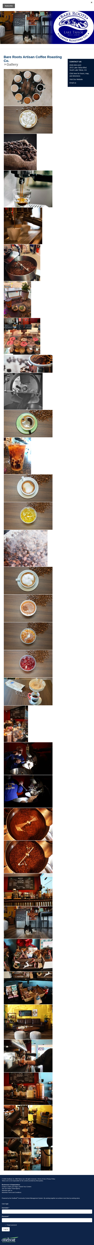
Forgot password (12, 1225)
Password (5, 1216)
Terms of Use (42, 1179)
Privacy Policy (51, 1179)
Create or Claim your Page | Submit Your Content (16, 1186)
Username (5, 1208)
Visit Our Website (76, 79)
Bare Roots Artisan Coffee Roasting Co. (33, 59)
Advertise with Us (7, 1190)
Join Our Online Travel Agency (11, 1188)
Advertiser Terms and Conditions (11, 1192)
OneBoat (15, 1198)
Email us (73, 83)
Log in (5, 1229)
